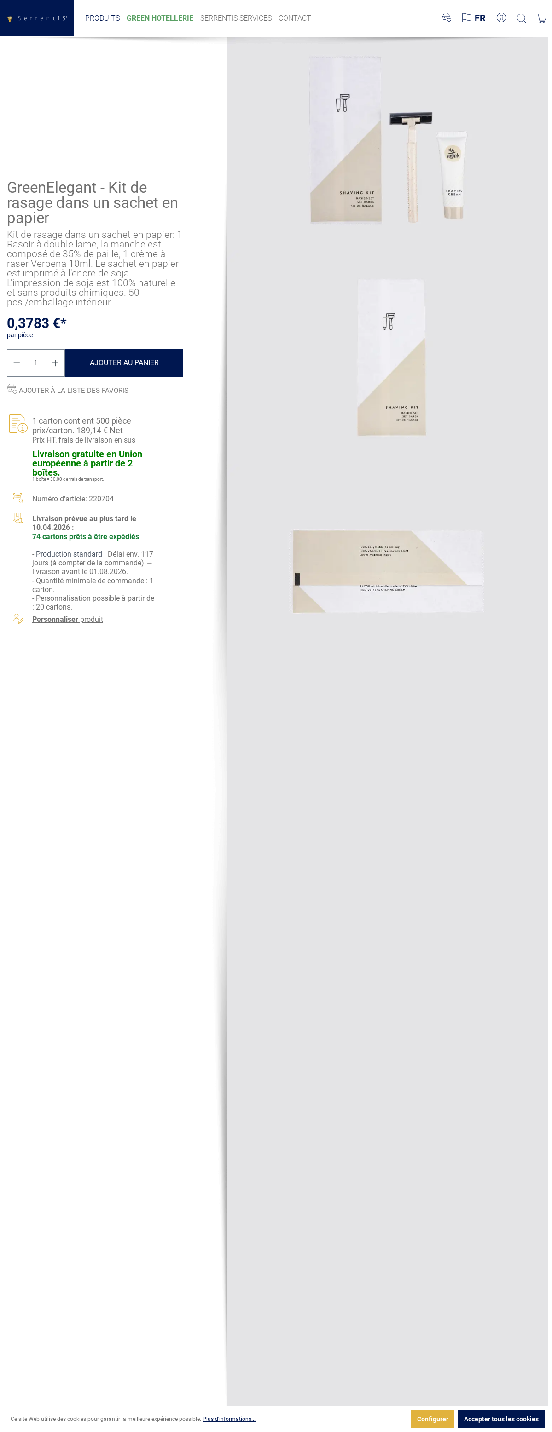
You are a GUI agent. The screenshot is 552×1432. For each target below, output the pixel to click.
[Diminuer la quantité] (16, 363)
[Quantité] (36, 363)
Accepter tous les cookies (501, 1419)
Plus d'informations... (229, 1419)
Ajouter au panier (124, 362)
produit (67, 619)
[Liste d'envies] (446, 18)
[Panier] (541, 18)
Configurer (432, 1419)
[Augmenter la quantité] (55, 363)
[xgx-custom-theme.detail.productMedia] (387, 143)
